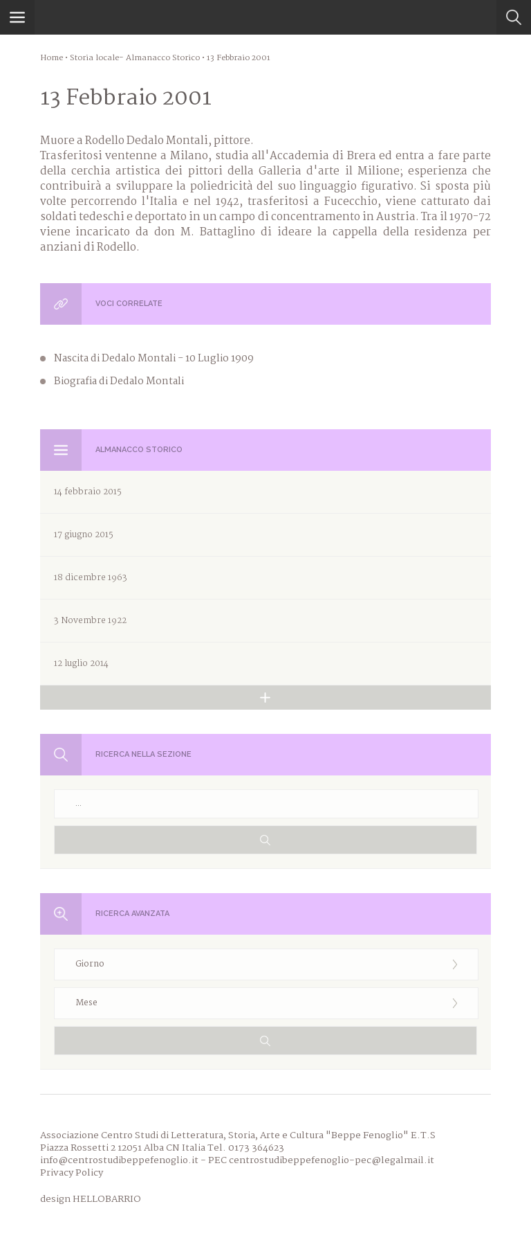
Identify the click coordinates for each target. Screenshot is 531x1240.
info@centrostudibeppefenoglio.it (119, 1160)
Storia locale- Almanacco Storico (135, 58)
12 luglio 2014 (81, 663)
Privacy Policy (71, 1172)
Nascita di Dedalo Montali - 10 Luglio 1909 (154, 358)
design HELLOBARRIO (90, 1199)
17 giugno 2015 (83, 535)
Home (51, 58)
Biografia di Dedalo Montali (119, 381)
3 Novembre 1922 (90, 620)
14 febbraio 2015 (88, 492)
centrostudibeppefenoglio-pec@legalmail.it (331, 1160)
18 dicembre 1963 (90, 577)
